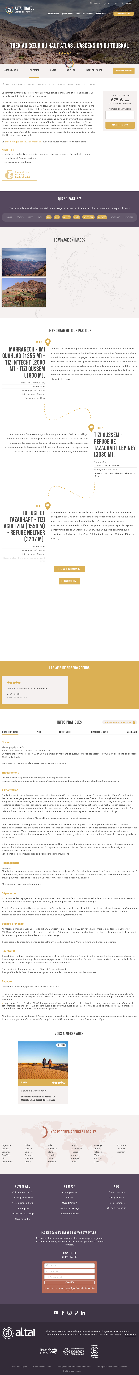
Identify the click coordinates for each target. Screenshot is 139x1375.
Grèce (28, 1161)
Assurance (132, 732)
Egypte (28, 1151)
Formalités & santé (98, 732)
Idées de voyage (103, 13)
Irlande (51, 1151)
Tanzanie (121, 1148)
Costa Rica (7, 1161)
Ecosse (28, 1148)
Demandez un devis (124, 13)
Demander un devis (124, 70)
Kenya (74, 1145)
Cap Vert (6, 1155)
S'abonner (69, 1282)
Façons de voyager (85, 13)
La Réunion (76, 1148)
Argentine (6, 1145)
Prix (39, 732)
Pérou (96, 1155)
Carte (53, 70)
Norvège (98, 1145)
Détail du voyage (10, 732)
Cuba (27, 1145)
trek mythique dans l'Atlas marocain (23, 141)
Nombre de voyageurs (120, 108)
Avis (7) (71, 70)
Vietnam (121, 1151)
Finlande (29, 1158)
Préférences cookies (72, 1371)
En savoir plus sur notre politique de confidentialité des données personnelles (70, 1289)
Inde (50, 1145)
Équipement (65, 732)
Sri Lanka (121, 1145)
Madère (74, 1151)
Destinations (53, 13)
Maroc (74, 1155)
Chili (4, 1158)
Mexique (75, 1158)
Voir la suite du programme (68, 569)
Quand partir (68, 13)
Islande (51, 1155)
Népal (74, 1161)
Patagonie (99, 1151)
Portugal (98, 1158)
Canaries (6, 1151)
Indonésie (52, 1148)
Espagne (29, 1155)
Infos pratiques (94, 70)
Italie (50, 1158)
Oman (97, 1148)
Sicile (96, 1161)
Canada (5, 1148)
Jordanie (52, 1161)
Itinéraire (34, 70)
